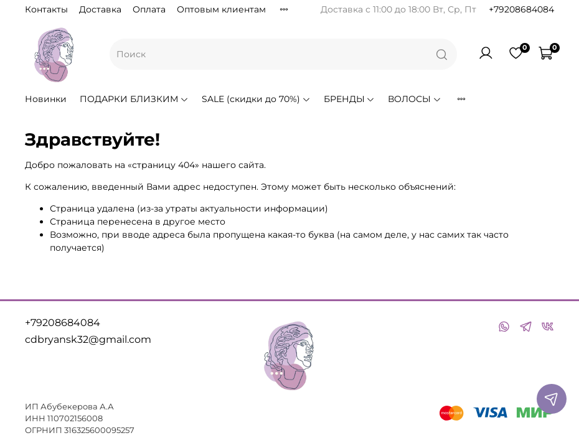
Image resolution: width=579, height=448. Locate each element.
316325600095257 (99, 430)
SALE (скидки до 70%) (256, 99)
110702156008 (75, 418)
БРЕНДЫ (349, 99)
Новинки (46, 99)
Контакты (46, 9)
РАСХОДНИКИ (493, 99)
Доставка (100, 9)
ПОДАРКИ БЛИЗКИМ (134, 99)
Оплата (149, 9)
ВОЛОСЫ (414, 99)
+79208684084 (521, 9)
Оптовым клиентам (221, 9)
